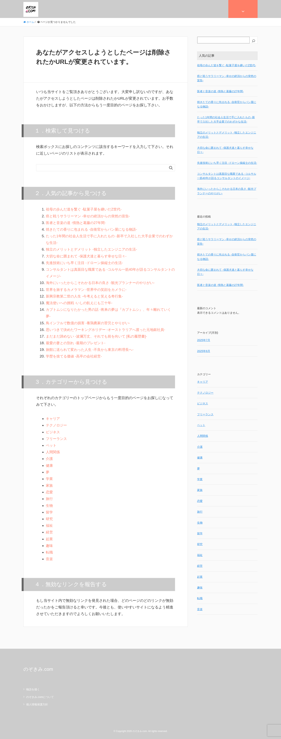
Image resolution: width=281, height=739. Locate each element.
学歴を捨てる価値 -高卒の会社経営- (75, 356)
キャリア (53, 419)
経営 (49, 532)
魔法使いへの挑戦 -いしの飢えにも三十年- (81, 303)
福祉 (49, 525)
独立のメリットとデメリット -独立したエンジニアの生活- (94, 249)
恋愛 (49, 492)
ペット (51, 445)
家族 (49, 485)
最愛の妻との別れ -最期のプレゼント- (77, 343)
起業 (49, 539)
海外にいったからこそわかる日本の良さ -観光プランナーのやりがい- (103, 283)
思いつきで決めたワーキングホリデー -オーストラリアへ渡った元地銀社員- (109, 330)
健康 (49, 465)
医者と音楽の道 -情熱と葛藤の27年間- (77, 223)
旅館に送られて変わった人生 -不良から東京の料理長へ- (92, 350)
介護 (49, 459)
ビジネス (53, 432)
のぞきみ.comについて (40, 697)
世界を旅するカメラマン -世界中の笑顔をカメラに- (88, 290)
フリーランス (57, 439)
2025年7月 (203, 340)
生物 (49, 505)
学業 (49, 479)
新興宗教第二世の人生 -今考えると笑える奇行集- (86, 296)
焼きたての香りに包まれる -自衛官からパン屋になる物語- (94, 229)
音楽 (49, 559)
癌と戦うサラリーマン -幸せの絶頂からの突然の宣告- (90, 216)
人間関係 (53, 452)
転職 (49, 552)
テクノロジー (57, 425)
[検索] (253, 41)
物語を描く (33, 689)
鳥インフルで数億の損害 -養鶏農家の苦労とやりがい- (90, 323)
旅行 (49, 499)
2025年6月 (203, 351)
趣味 (49, 546)
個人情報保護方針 (37, 704)
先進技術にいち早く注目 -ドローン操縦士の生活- (86, 263)
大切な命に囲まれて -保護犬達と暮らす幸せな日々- (88, 256)
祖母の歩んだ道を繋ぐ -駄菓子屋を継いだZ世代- (86, 209)
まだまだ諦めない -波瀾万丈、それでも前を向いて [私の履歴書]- (99, 336)
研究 (49, 519)
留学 (49, 512)
